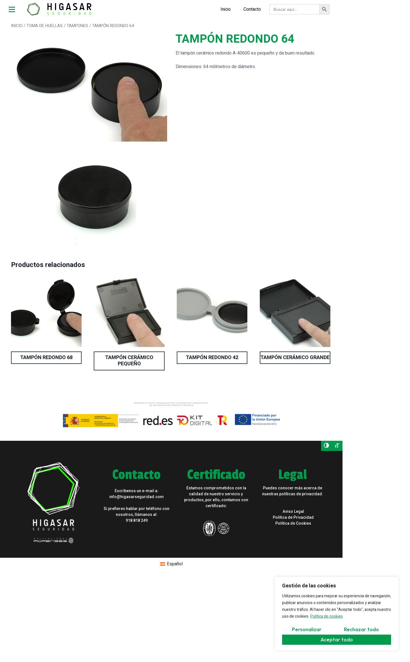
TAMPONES (75, 24)
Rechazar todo (361, 629)
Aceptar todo (336, 639)
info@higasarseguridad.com (122, 462)
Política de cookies (326, 616)
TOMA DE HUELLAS (43, 24)
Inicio (187, 8)
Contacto (214, 8)
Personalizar (307, 629)
